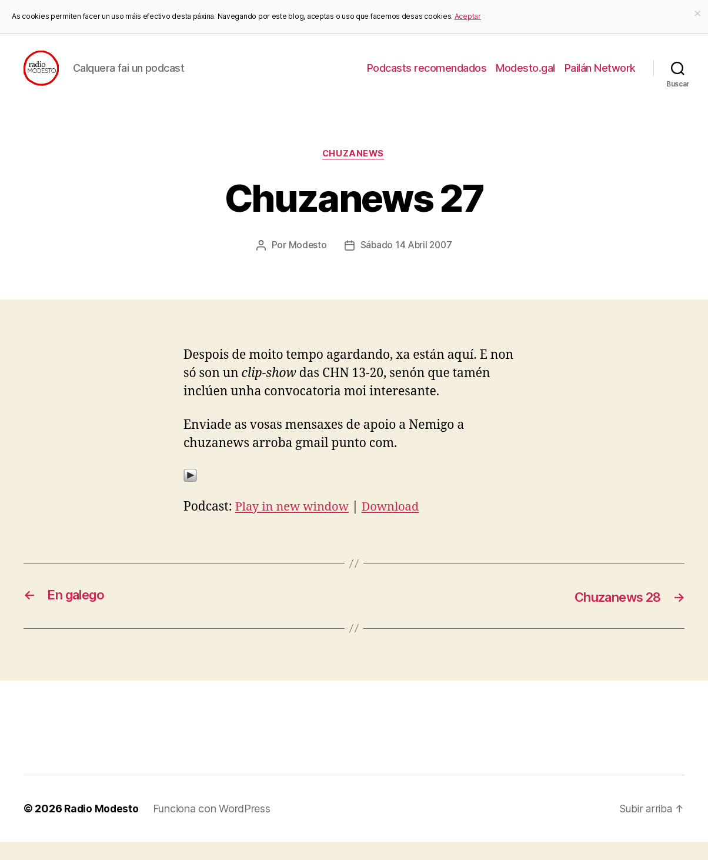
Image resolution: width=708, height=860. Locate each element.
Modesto (306, 263)
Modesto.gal (525, 77)
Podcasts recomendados (427, 77)
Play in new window (294, 525)
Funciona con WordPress (213, 827)
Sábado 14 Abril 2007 (406, 263)
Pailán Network (600, 77)
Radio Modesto (102, 827)
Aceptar (468, 16)
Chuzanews (354, 172)
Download (397, 525)
